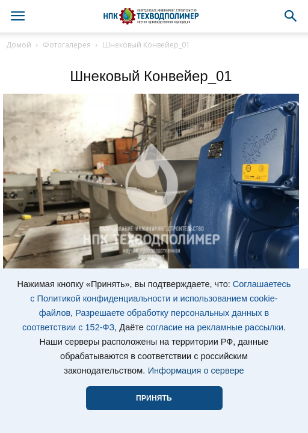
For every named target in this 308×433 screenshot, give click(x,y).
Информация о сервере (196, 370)
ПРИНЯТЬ (154, 398)
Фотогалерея (67, 45)
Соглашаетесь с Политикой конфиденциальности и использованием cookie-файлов (160, 298)
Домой (18, 45)
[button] (291, 16)
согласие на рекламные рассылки (214, 327)
